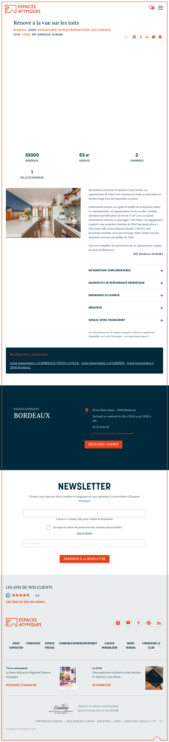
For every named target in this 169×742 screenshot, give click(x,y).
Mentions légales (137, 721)
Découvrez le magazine (21, 685)
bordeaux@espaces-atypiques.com (112, 433)
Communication (69, 643)
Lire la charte (84, 533)
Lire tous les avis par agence (25, 602)
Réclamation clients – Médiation (88, 721)
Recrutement (88, 643)
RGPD (117, 721)
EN (161, 721)
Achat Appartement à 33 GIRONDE (103, 363)
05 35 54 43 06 (100, 427)
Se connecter (101, 685)
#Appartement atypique (54, 30)
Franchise (33, 643)
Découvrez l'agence (104, 444)
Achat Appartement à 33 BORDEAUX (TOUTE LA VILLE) (45, 363)
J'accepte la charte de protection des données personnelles (88, 527)
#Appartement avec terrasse (91, 30)
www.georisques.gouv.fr (136, 336)
